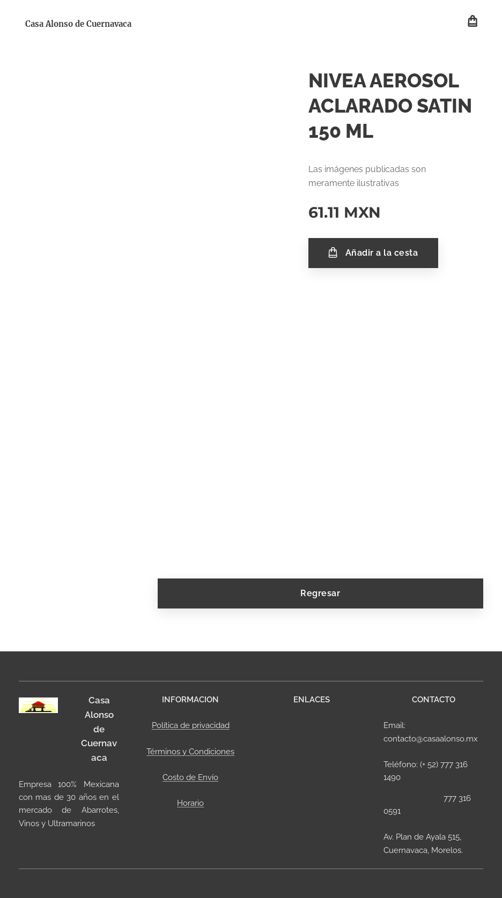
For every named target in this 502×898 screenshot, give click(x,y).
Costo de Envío (190, 777)
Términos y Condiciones (190, 751)
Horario (190, 803)
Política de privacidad (190, 725)
